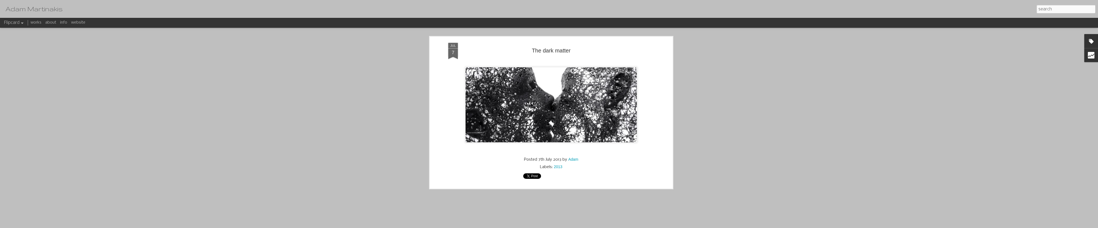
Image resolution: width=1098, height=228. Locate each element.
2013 (558, 61)
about (50, 22)
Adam (573, 53)
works (35, 22)
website (78, 22)
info (63, 22)
